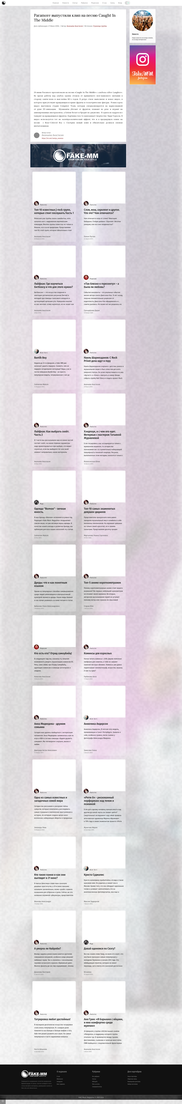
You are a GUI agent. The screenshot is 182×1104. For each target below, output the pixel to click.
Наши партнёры (132, 1081)
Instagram (59, 1086)
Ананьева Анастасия (75, 26)
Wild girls (94, 1086)
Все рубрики (95, 1081)
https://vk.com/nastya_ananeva (52, 139)
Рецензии (95, 3)
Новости (65, 3)
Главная (56, 3)
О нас (104, 3)
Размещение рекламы (134, 1086)
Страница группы (100, 26)
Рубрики (84, 3)
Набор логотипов (133, 1088)
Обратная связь (132, 1083)
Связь (112, 3)
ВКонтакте (60, 1083)
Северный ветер (97, 1091)
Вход (120, 3)
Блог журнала (61, 1088)
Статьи (75, 3)
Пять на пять (96, 1088)
